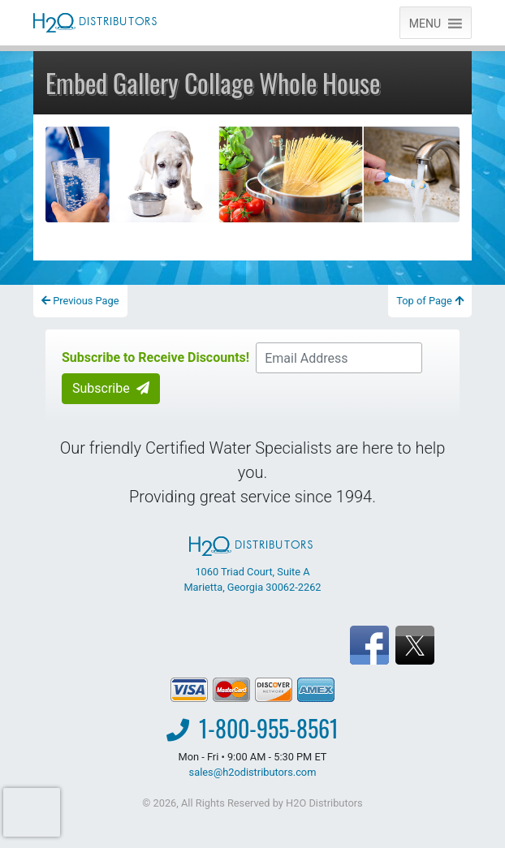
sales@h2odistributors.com (253, 772)
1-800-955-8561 (269, 728)
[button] (425, 22)
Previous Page (80, 301)
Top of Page (430, 301)
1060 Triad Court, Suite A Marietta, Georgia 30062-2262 (252, 564)
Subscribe (110, 388)
